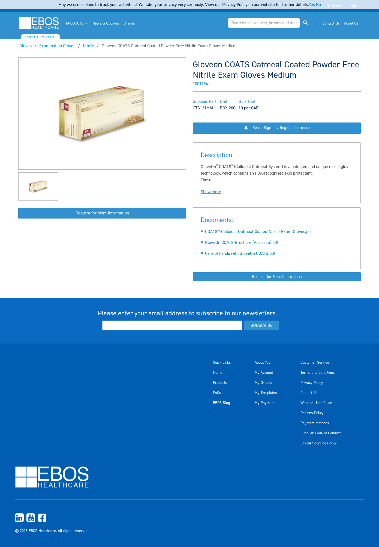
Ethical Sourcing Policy (318, 443)
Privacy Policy (311, 382)
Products (220, 382)
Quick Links (222, 362)
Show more (211, 198)
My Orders (263, 382)
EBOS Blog (221, 402)
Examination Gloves (57, 46)
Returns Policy (312, 413)
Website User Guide (316, 402)
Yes (312, 4)
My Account (264, 372)
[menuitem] (77, 23)
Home (217, 372)
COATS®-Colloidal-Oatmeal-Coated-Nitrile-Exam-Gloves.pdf (258, 238)
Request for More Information (102, 213)
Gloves (25, 46)
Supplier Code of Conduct (320, 433)
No (318, 4)
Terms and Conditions (317, 372)
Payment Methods (314, 423)
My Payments (265, 402)
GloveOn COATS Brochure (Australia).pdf (241, 249)
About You (262, 362)
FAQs (217, 392)
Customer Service (314, 362)
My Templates (266, 392)
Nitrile (88, 46)
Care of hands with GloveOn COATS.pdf (240, 259)
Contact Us (309, 392)
